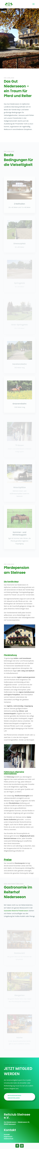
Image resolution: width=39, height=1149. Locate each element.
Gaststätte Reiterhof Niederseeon (16, 911)
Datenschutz (8, 1139)
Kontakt (7, 1135)
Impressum (8, 1137)
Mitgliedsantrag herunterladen (14, 1096)
